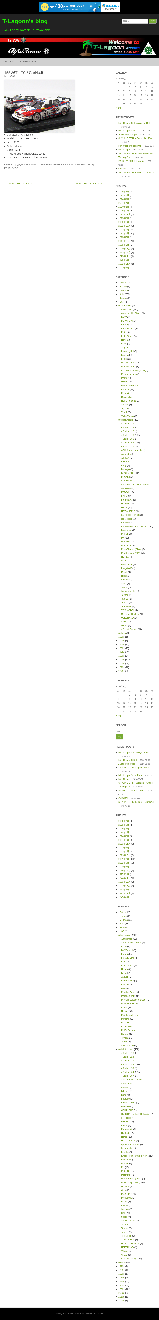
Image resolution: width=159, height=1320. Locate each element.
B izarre (125, 461)
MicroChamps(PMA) (131, 549)
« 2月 (118, 107)
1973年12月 (124, 252)
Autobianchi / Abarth (131, 313)
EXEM (124, 496)
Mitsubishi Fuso (129, 374)
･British (122, 282)
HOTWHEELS (128, 511)
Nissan (124, 381)
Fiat (123, 332)
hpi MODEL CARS (130, 515)
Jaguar (124, 347)
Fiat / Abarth (127, 336)
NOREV (125, 557)
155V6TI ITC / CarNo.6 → (88, 183)
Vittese (124, 621)
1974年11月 (124, 248)
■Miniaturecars (53, 164)
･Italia (42, 164)
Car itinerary (28, 62)
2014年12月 (124, 241)
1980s (121, 656)
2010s (121, 667)
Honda (124, 340)
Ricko (124, 576)
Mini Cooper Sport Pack (130, 146)
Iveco (124, 343)
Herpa (124, 507)
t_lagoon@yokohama (26, 164)
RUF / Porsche (128, 400)
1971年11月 (124, 264)
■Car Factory (125, 305)
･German (123, 290)
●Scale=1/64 (127, 442)
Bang (123, 465)
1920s (121, 637)
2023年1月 (123, 222)
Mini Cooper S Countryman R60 (134, 123)
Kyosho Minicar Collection (134, 526)
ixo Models (126, 518)
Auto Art (125, 458)
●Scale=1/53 (127, 439)
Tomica (124, 602)
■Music (122, 633)
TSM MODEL (128, 610)
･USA (121, 301)
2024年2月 (123, 206)
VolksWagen (127, 416)
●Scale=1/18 (127, 423)
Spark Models (128, 591)
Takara (124, 595)
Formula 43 (127, 499)
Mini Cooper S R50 (127, 130)
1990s (77, 164)
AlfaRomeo (86, 164)
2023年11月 (124, 214)
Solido (124, 587)
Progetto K (126, 568)
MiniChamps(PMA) (130, 553)
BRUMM (125, 477)
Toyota (124, 408)
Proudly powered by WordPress (69, 1314)
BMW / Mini (127, 320)
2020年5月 (123, 237)
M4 (122, 538)
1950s (121, 644)
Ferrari (124, 324)
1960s (121, 648)
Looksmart (126, 530)
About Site (8, 62)
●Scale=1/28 (127, 431)
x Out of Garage (129, 629)
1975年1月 (123, 245)
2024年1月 (123, 210)
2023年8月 (123, 218)
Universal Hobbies (130, 614)
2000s (121, 663)
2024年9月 (123, 199)
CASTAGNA (127, 480)
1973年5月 (123, 260)
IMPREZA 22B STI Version (131, 161)
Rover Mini (126, 397)
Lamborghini (127, 351)
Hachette (125, 503)
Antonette (126, 454)
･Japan (122, 298)
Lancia (124, 355)
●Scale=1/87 (127, 446)
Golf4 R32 (123, 168)
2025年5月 (123, 195)
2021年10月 (124, 225)
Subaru (124, 404)
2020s (121, 671)
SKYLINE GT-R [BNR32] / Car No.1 (136, 172)
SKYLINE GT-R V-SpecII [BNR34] (135, 138)
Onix (123, 560)
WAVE (124, 625)
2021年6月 (123, 233)
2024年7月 (123, 203)
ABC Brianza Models (131, 450)
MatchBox (126, 545)
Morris (124, 378)
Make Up (125, 541)
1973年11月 (124, 256)
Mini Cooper (124, 149)
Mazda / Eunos (128, 362)
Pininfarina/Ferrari (130, 385)
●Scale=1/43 (67, 164)
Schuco (125, 579)
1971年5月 (123, 267)
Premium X (126, 564)
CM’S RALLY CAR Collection (135, 484)
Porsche (125, 389)
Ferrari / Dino (127, 328)
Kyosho (125, 522)
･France (122, 286)
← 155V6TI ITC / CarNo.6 (18, 183)
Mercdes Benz (128, 366)
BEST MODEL (128, 473)
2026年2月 (123, 191)
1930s (121, 640)
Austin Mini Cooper (127, 134)
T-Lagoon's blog (25, 21)
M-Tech (125, 534)
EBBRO (125, 492)
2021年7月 (123, 229)
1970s (121, 652)
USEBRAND (127, 617)
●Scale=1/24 (127, 427)
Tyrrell (124, 412)
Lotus (124, 359)
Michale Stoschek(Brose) (133, 370)
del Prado (126, 488)
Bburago (125, 469)
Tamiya (124, 598)
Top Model (126, 606)
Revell (124, 572)
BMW (124, 317)
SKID (123, 583)
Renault (125, 393)
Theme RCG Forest (95, 1314)
